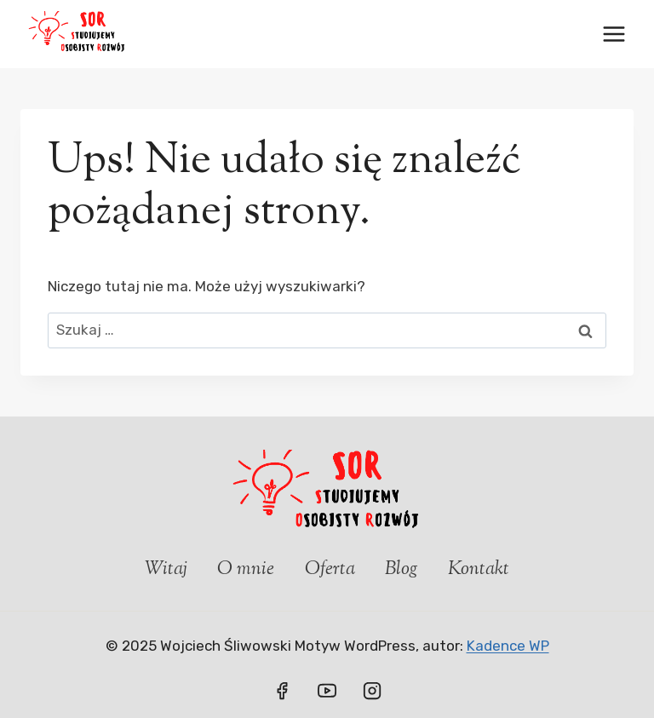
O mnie (245, 569)
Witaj (166, 569)
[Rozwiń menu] (614, 33)
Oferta (330, 569)
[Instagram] (372, 690)
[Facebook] (282, 690)
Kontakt (478, 569)
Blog (401, 569)
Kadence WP (508, 645)
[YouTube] (327, 690)
